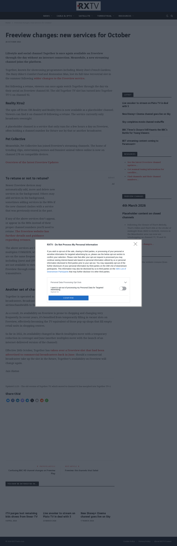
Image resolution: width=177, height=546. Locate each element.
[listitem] (88, 282)
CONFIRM (68, 298)
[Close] (136, 244)
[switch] (122, 288)
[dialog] (88, 273)
